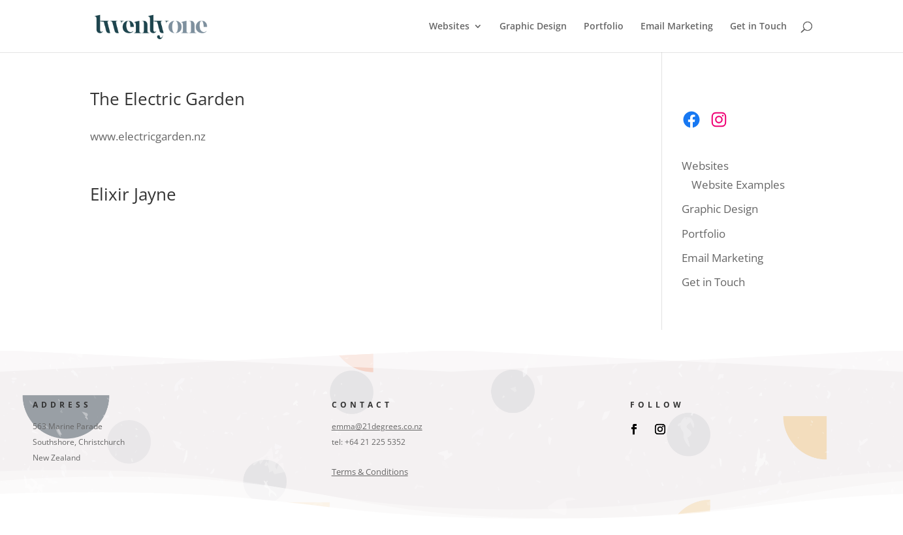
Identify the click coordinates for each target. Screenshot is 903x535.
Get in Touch (758, 27)
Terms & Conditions (370, 472)
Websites (449, 27)
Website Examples (738, 184)
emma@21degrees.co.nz (377, 426)
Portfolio (604, 27)
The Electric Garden (167, 98)
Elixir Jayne (133, 194)
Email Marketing (677, 27)
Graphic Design (533, 27)
